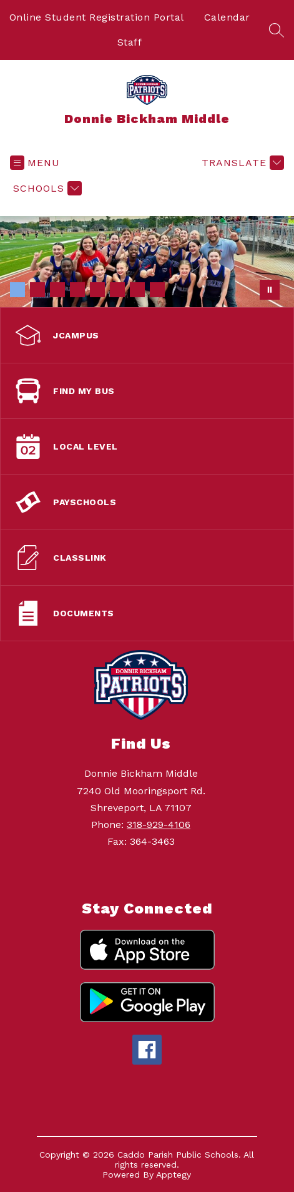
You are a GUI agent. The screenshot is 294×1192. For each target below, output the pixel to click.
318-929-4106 (158, 824)
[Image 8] (157, 289)
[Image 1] (17, 289)
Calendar (227, 17)
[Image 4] (77, 289)
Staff (129, 42)
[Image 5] (97, 289)
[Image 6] (117, 289)
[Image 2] (37, 289)
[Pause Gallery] (270, 290)
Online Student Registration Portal (96, 17)
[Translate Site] (241, 162)
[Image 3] (57, 289)
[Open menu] (35, 162)
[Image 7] (137, 289)
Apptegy (173, 1175)
